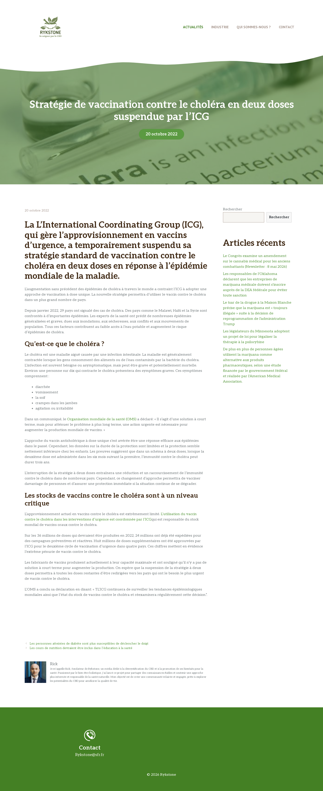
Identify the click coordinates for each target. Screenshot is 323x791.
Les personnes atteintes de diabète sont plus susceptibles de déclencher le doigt (89, 643)
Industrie (220, 27)
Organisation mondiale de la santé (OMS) (101, 419)
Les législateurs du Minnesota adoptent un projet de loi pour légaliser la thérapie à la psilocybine (256, 336)
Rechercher (232, 209)
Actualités (193, 27)
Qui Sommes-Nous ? (254, 27)
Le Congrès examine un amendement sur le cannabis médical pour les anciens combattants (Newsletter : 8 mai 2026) (256, 261)
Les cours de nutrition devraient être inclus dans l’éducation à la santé (81, 648)
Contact (286, 27)
